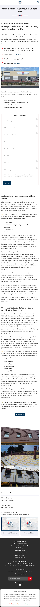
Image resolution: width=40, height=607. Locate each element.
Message (8, 170)
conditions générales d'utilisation (25, 175)
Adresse (7, 142)
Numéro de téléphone (11, 135)
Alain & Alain (5, 35)
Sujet (7, 163)
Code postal (9, 149)
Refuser (11, 604)
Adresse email (9, 128)
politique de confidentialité (13, 176)
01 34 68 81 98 (16, 55)
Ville (6, 156)
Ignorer (19, 604)
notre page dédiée (24, 600)
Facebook (17, 63)
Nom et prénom (10, 121)
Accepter (28, 604)
